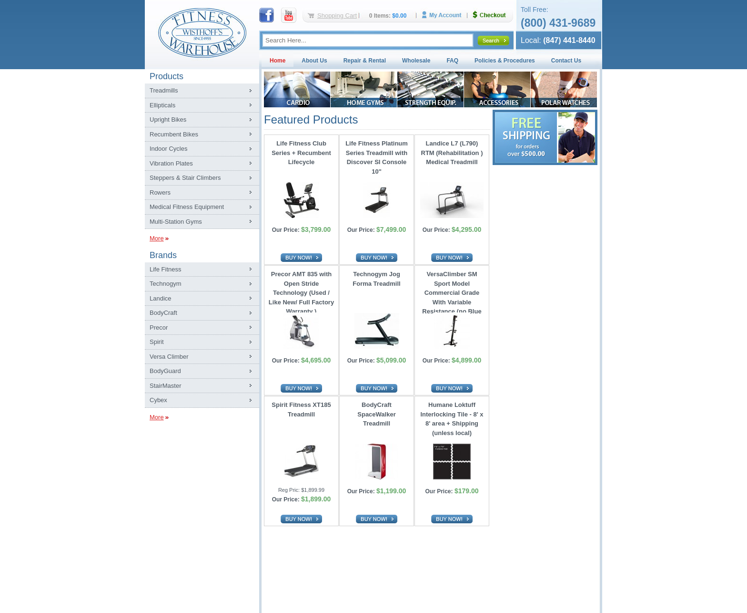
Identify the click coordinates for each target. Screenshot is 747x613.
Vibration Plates (171, 163)
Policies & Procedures (504, 60)
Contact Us (566, 60)
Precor (159, 327)
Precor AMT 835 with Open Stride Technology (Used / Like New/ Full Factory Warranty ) (301, 290)
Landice (161, 298)
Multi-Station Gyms (176, 221)
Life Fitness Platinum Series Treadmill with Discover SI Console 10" (376, 157)
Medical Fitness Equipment (187, 206)
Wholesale (416, 60)
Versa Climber (169, 356)
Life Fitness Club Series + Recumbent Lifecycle (301, 153)
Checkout (493, 15)
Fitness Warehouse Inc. (202, 32)
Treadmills (164, 90)
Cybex (158, 400)
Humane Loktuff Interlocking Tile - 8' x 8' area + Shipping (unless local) (451, 418)
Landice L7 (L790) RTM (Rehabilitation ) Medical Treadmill (452, 153)
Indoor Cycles (168, 148)
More (157, 238)
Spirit (157, 341)
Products (166, 76)
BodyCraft (163, 312)
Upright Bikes (168, 119)
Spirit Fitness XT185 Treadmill (301, 409)
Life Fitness (165, 269)
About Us (314, 60)
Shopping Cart (337, 15)
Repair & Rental (364, 60)
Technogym (165, 283)
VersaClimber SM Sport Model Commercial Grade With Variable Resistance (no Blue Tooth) (451, 290)
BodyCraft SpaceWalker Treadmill (376, 414)
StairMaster (165, 385)
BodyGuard (165, 370)
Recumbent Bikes (174, 134)
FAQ (452, 60)
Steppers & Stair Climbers (185, 177)
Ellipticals (162, 105)
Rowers (160, 192)
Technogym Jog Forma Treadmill (376, 278)
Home (277, 60)
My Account (445, 15)
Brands (163, 255)
